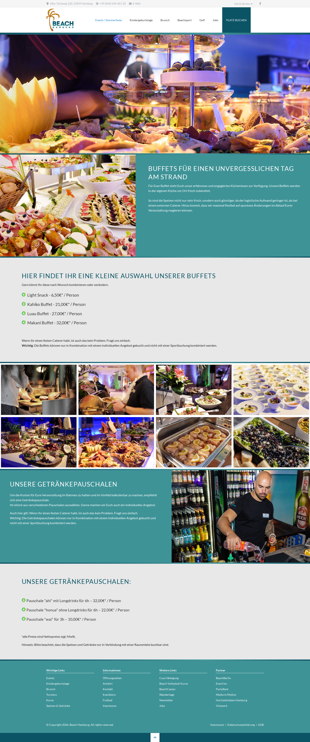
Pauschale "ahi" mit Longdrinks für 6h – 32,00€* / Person (73, 601)
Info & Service (242, 3)
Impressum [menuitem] (217, 724)
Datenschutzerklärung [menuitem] (241, 724)
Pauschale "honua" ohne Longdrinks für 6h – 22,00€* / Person (77, 610)
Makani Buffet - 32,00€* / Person (57, 322)
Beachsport (185, 20)
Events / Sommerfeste (108, 20)
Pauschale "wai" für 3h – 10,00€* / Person (61, 619)
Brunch (165, 20)
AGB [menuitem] (261, 724)
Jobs (215, 20)
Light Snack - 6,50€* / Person (53, 294)
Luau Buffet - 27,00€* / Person (54, 313)
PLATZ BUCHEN (236, 20)
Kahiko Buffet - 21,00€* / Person (56, 304)
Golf (202, 20)
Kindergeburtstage (141, 20)
